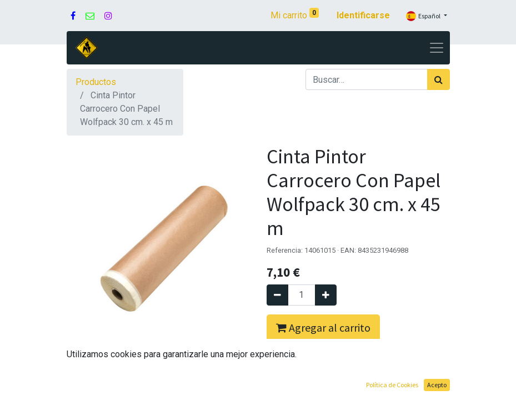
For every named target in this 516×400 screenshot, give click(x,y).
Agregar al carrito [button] (323, 327)
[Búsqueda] (438, 79)
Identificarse (363, 15)
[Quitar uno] (277, 295)
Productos (96, 82)
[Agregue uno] (326, 295)
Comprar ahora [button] (314, 363)
